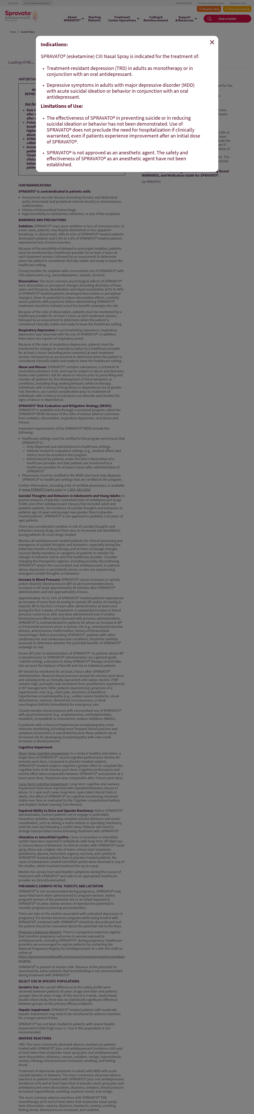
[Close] (212, 42)
